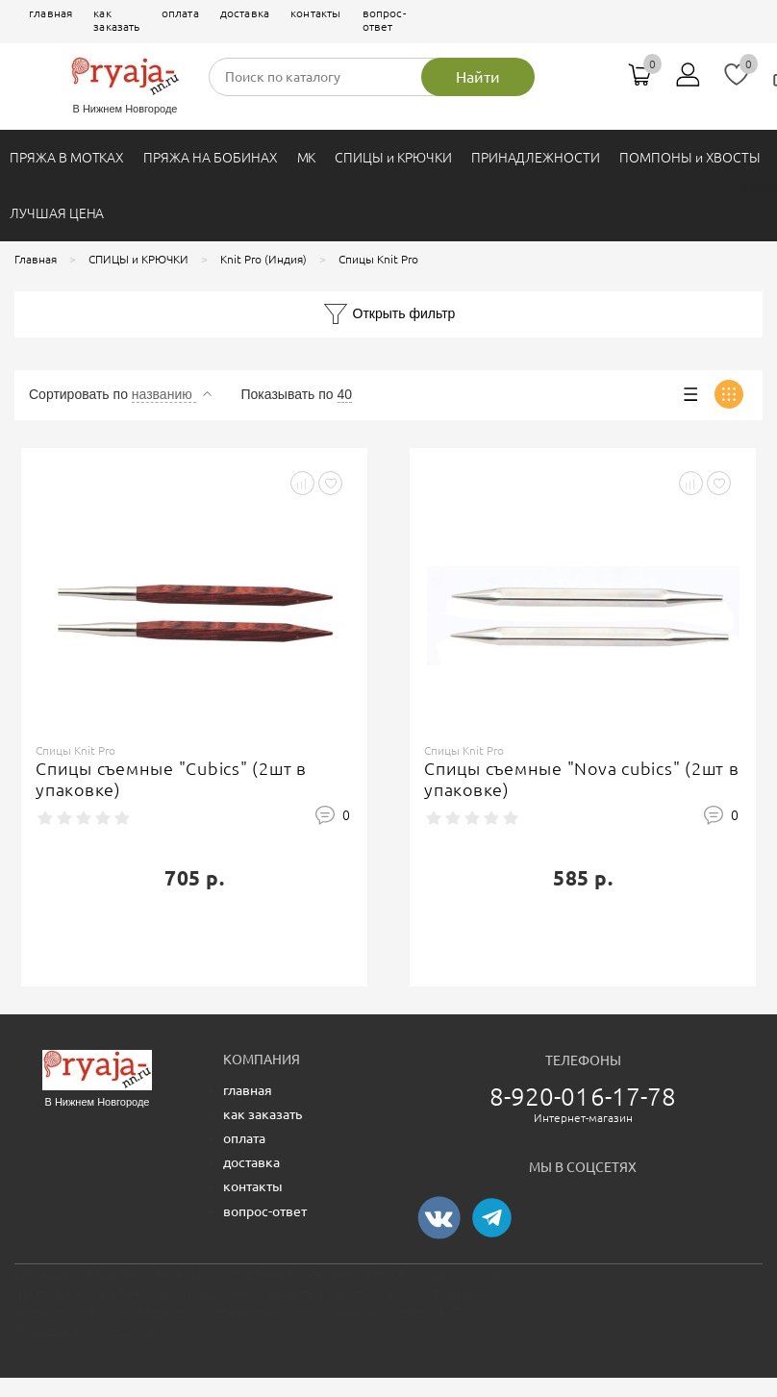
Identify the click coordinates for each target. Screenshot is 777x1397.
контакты (315, 13)
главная (50, 13)
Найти (478, 77)
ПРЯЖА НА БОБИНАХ (210, 157)
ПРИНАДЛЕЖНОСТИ (535, 157)
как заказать (116, 20)
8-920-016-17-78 (583, 1096)
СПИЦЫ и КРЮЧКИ (393, 157)
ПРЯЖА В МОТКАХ (67, 157)
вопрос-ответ (384, 20)
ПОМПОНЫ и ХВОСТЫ (690, 157)
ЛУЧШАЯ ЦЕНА (57, 213)
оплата (180, 13)
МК (306, 157)
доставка (244, 13)
